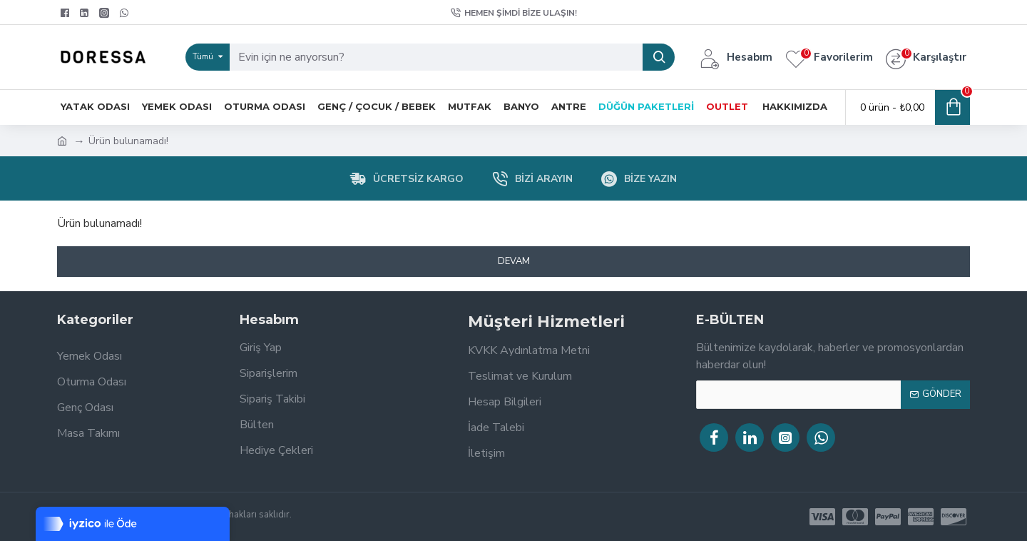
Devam (514, 261)
